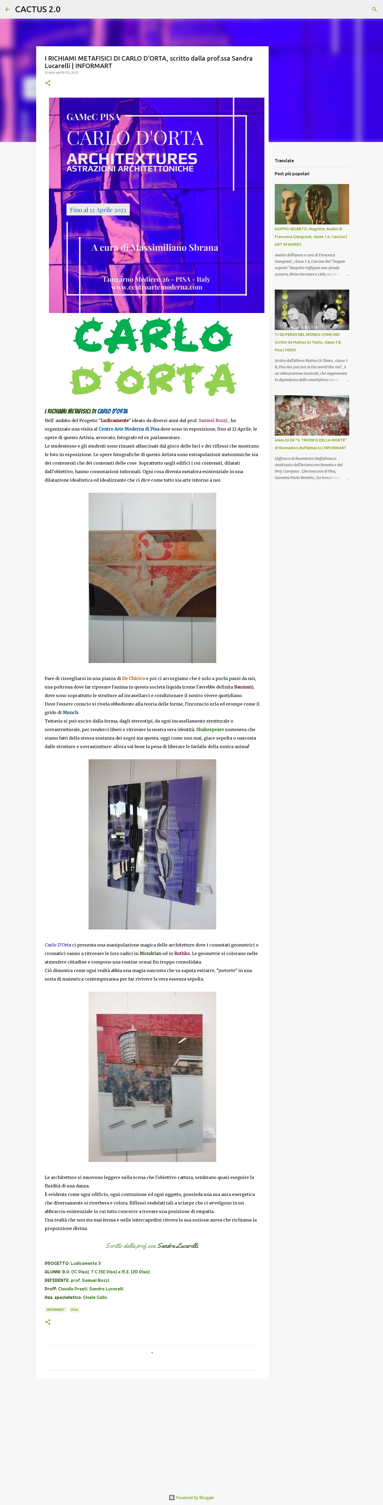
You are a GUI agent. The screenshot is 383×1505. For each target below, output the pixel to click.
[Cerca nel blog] (351, 9)
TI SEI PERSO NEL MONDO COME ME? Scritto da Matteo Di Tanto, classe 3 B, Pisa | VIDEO (308, 342)
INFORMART (56, 1309)
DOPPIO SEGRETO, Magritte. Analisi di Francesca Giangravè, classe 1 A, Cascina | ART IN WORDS (311, 237)
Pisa (74, 1309)
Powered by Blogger (191, 1497)
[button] (48, 83)
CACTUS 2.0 (38, 9)
